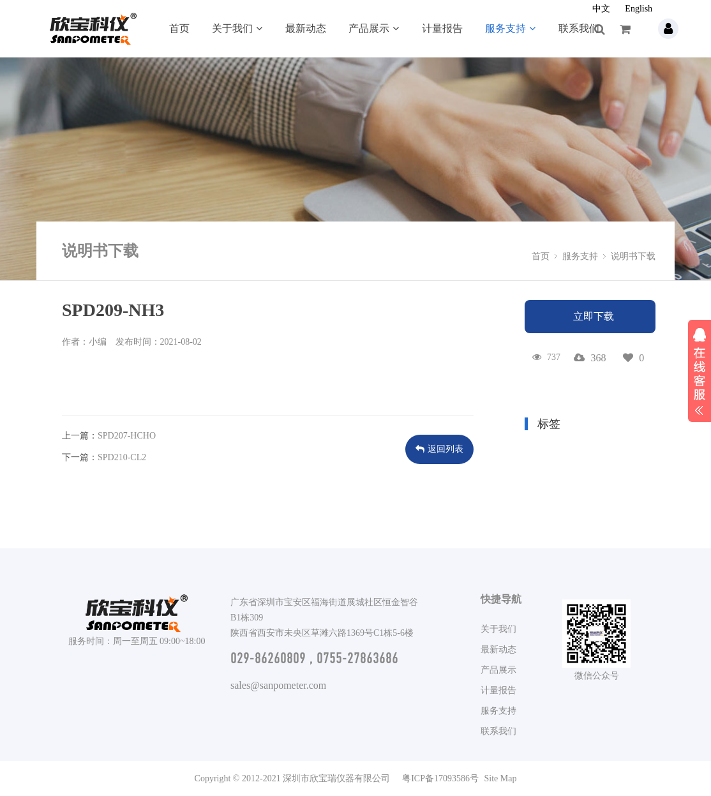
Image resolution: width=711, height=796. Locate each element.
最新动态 (305, 28)
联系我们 (578, 28)
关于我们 (237, 28)
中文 (601, 8)
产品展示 (373, 28)
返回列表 (439, 449)
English (638, 8)
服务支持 (510, 28)
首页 (179, 28)
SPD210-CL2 (122, 457)
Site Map (500, 778)
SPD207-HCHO (127, 435)
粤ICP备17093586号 (440, 778)
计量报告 (442, 28)
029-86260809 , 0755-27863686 (314, 658)
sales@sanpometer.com (278, 685)
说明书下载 (633, 256)
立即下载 (593, 316)
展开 (699, 369)
